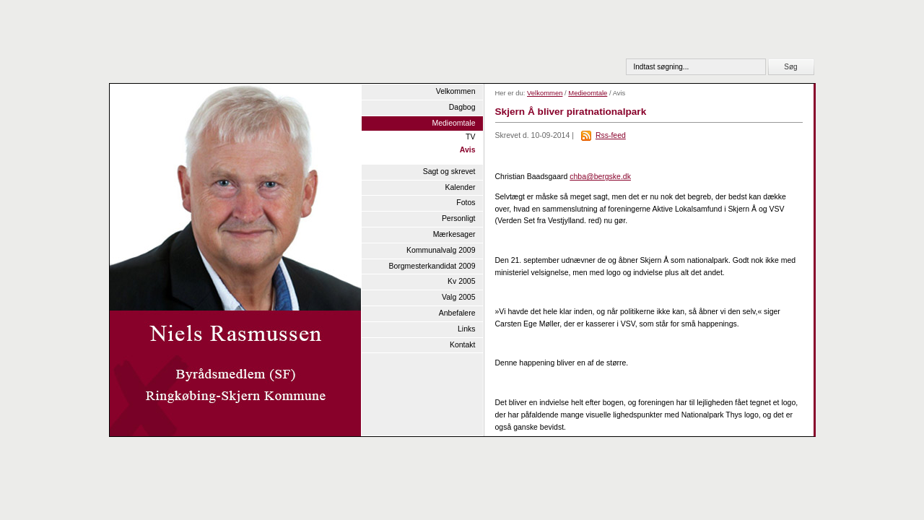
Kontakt (463, 345)
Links (466, 329)
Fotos (465, 203)
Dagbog (462, 107)
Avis (468, 150)
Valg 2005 (458, 297)
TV (470, 137)
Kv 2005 (461, 281)
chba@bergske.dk (600, 177)
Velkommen (456, 91)
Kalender (460, 187)
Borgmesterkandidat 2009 (431, 266)
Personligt (459, 218)
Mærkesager (454, 234)
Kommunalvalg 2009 (441, 250)
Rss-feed (611, 135)
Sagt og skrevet (449, 172)
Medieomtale (453, 123)
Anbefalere (457, 313)
